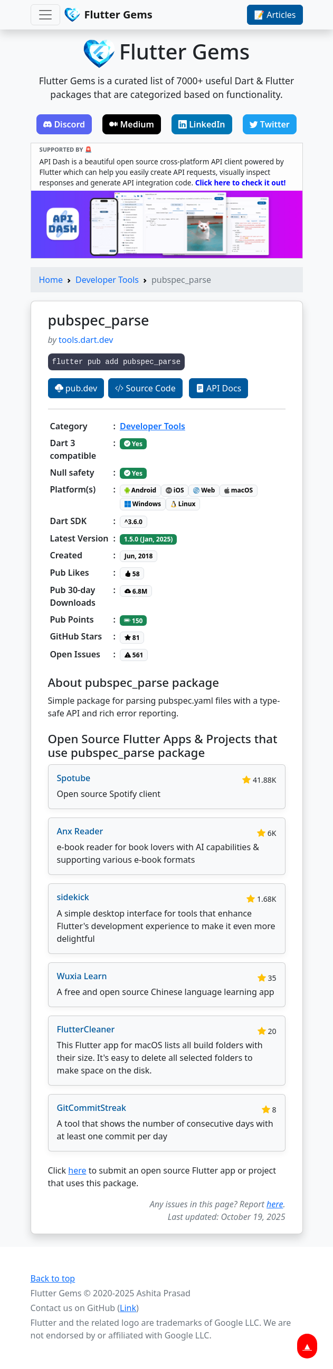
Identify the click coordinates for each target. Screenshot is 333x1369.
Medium (131, 124)
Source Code (145, 388)
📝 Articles (275, 15)
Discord (64, 124)
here (77, 1170)
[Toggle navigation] (45, 14)
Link (128, 1308)
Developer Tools (107, 279)
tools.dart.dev (86, 340)
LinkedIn (201, 124)
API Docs (218, 388)
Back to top (53, 1278)
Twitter (270, 124)
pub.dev (76, 388)
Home (51, 279)
